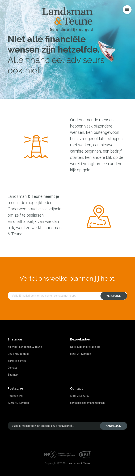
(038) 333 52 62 (80, 396)
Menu (127, 9)
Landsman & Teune (79, 463)
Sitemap (13, 374)
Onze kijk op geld (18, 353)
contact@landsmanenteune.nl (87, 402)
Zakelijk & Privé (17, 360)
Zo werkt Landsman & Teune (25, 346)
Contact (12, 367)
